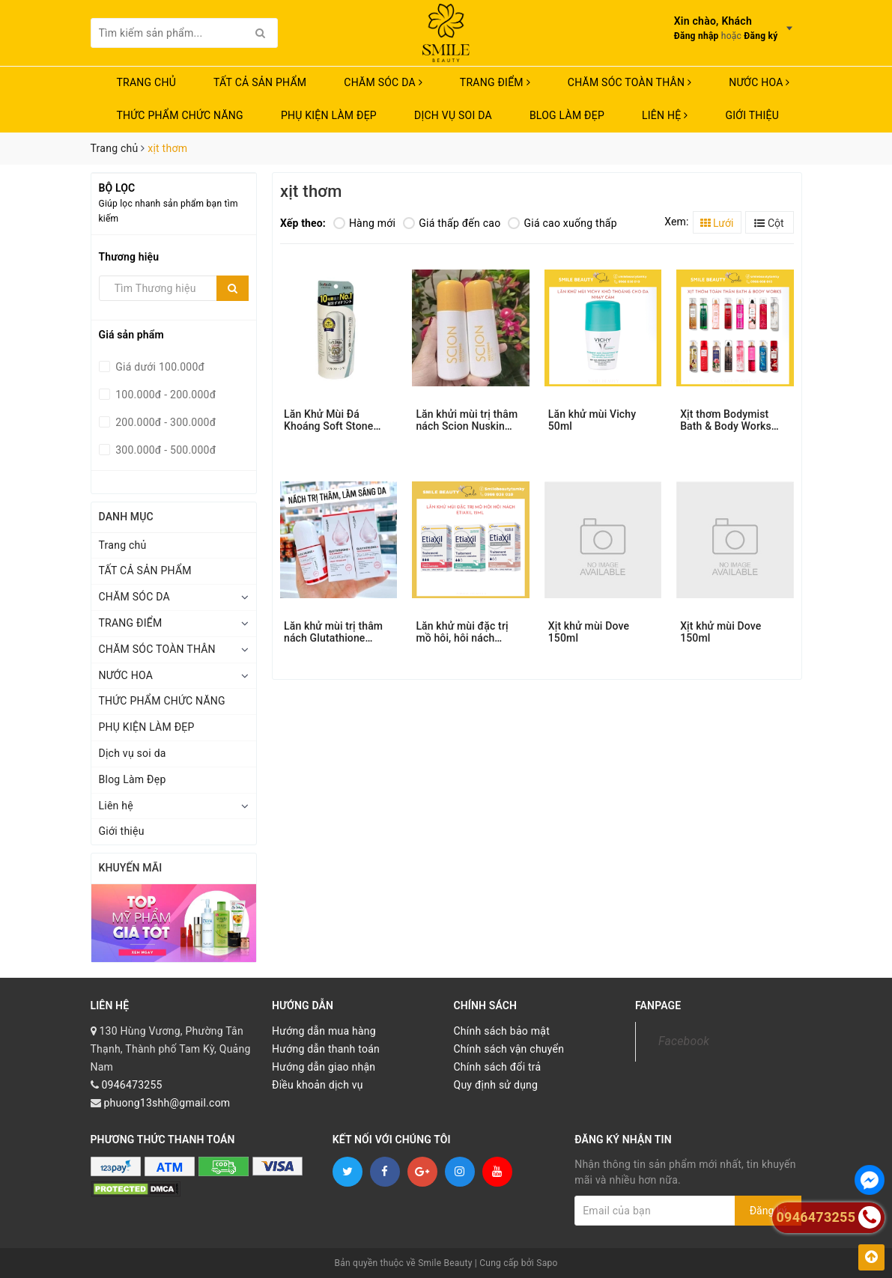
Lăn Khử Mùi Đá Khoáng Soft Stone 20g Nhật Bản (328, 420)
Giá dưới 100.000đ (159, 367)
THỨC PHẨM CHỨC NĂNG (180, 115)
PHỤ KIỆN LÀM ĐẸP (329, 115)
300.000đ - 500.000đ (164, 450)
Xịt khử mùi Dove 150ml (588, 632)
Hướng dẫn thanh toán (326, 1049)
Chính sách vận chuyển (509, 1049)
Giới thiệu (752, 115)
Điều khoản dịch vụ (317, 1085)
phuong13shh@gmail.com (166, 1103)
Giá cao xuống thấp (562, 223)
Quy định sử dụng (496, 1085)
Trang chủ (147, 82)
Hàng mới (364, 223)
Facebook (683, 1041)
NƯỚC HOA (759, 82)
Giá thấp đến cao (451, 223)
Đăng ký (760, 36)
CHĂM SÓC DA (383, 82)
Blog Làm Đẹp (567, 115)
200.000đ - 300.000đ (164, 422)
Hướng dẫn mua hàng (324, 1031)
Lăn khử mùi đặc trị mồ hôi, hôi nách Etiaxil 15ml (462, 632)
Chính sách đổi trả (497, 1067)
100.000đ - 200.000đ (164, 395)
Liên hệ (665, 115)
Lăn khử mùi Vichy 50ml (592, 420)
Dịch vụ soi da (453, 115)
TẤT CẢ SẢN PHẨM (259, 82)
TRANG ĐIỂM (495, 82)
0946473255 (131, 1085)
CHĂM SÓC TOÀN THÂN (629, 82)
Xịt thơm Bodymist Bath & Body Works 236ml (725, 420)
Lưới (717, 223)
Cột (768, 223)
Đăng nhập (696, 36)
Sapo (546, 1263)
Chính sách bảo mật (502, 1031)
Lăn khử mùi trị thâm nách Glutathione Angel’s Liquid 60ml (333, 632)
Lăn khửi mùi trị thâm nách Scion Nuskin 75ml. (467, 420)
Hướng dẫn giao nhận (323, 1067)
